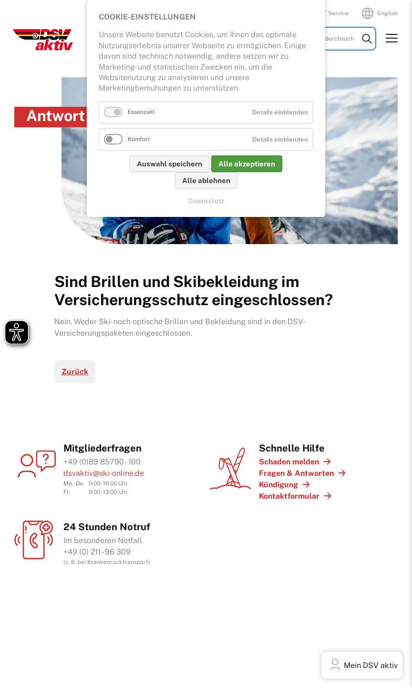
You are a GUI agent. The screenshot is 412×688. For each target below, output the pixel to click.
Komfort (139, 139)
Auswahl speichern (169, 164)
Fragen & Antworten (296, 473)
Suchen (367, 46)
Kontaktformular (289, 496)
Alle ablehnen (206, 180)
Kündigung (278, 484)
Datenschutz (206, 201)
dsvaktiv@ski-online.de (103, 473)
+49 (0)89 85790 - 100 (102, 461)
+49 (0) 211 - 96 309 (97, 551)
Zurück (75, 371)
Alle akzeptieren (246, 164)
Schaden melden (289, 461)
